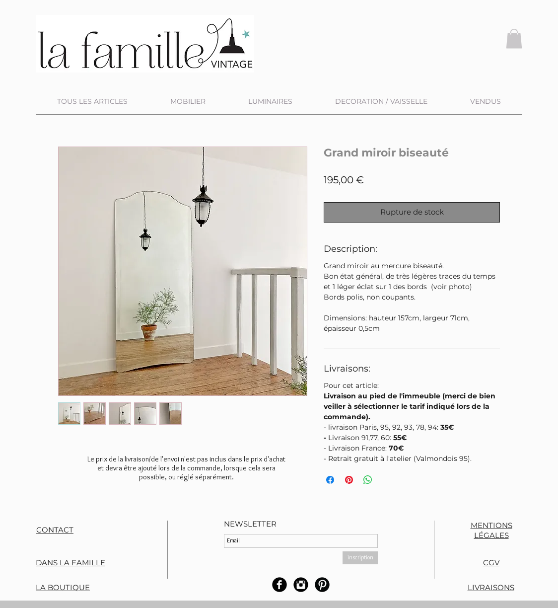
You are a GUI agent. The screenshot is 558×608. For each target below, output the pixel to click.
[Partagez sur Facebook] (330, 480)
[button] (514, 38)
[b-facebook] (279, 584)
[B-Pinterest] (322, 584)
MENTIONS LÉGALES (491, 530)
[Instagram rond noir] (300, 584)
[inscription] (360, 557)
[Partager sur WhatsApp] (368, 480)
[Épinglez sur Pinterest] (349, 480)
